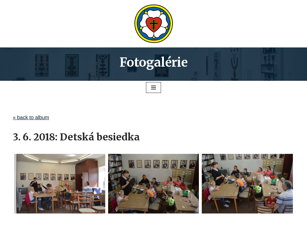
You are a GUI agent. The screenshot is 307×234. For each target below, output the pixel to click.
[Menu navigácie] (153, 87)
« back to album (31, 117)
